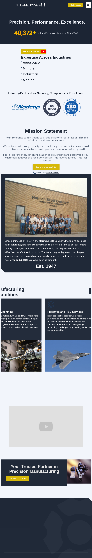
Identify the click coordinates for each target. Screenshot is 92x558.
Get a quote (76, 5)
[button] (88, 5)
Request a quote (17, 480)
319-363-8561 (52, 174)
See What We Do (31, 51)
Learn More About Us (46, 168)
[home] (23, 5)
